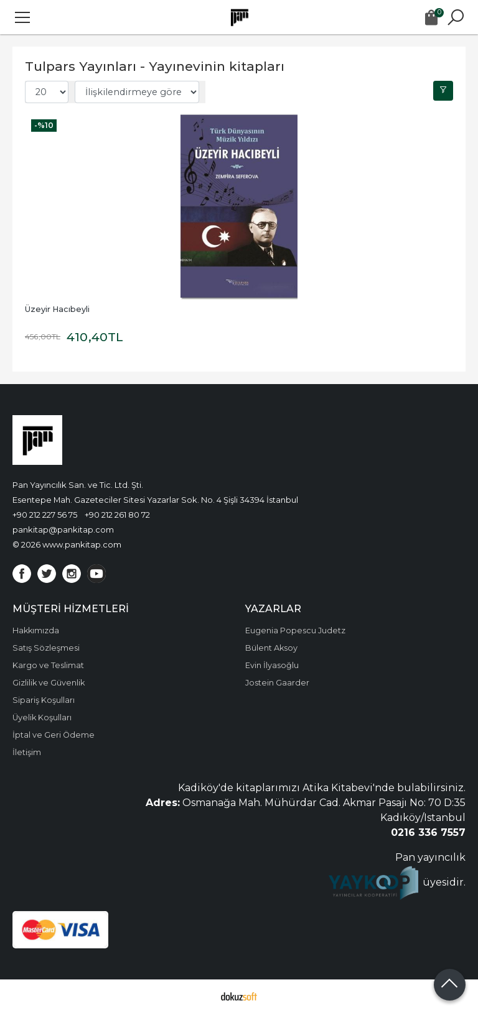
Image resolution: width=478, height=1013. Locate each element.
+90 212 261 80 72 (117, 515)
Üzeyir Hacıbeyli (57, 309)
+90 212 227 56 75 (44, 515)
